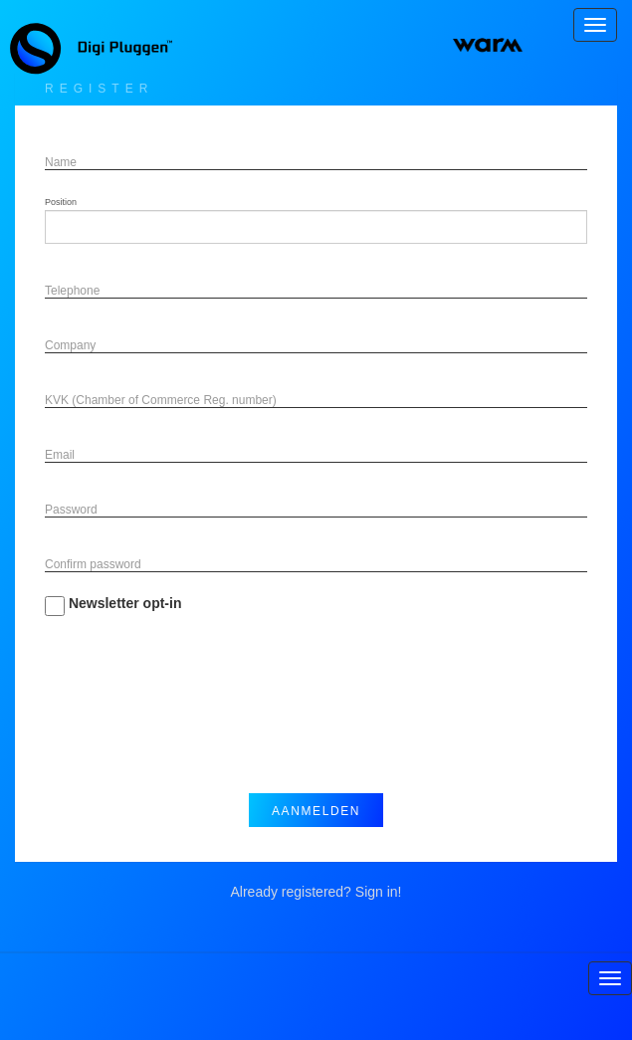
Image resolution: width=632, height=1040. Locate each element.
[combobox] (316, 227)
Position (61, 202)
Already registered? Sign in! (316, 892)
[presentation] (196, 719)
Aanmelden (316, 811)
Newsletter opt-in (113, 605)
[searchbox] (85, 227)
